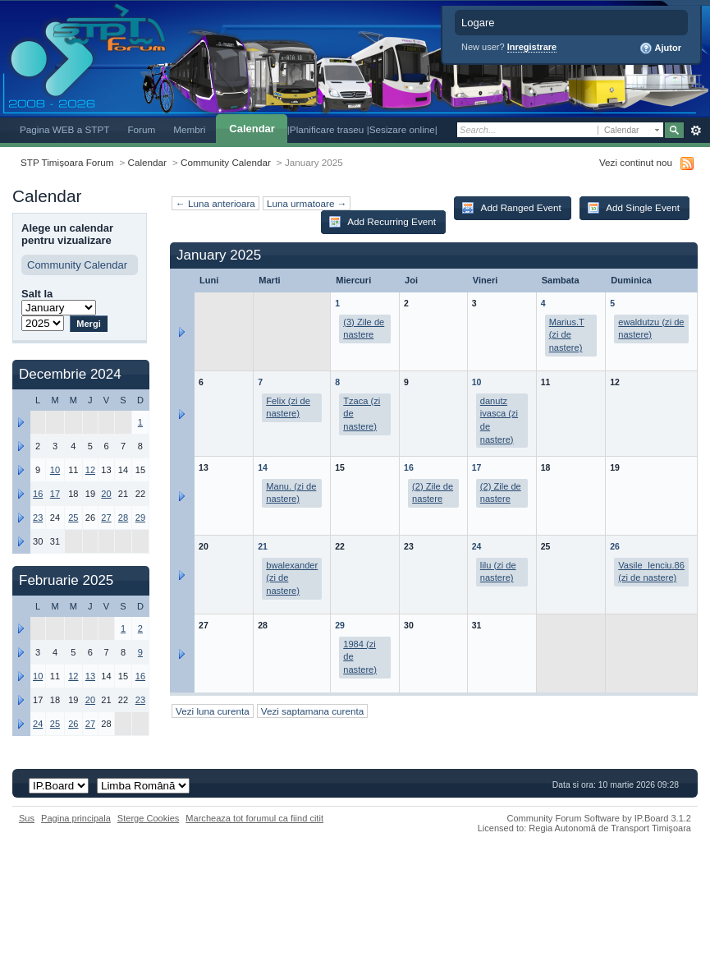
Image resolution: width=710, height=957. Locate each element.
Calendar (251, 128)
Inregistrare (532, 47)
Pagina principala (76, 818)
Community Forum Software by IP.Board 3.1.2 (598, 818)
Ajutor (660, 48)
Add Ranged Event (511, 207)
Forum (141, 129)
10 (477, 382)
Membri (189, 129)
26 (615, 546)
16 (409, 467)
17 (477, 467)
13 (90, 676)
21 (263, 546)
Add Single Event (633, 207)
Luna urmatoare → (306, 203)
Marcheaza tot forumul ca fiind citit (254, 818)
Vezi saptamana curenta (312, 711)
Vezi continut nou (635, 162)
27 (106, 517)
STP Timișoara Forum (67, 162)
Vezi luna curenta (213, 711)
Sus (26, 818)
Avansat (695, 130)
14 (263, 467)
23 (38, 517)
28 (123, 517)
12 (90, 470)
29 (340, 625)
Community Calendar (226, 162)
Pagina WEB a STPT (64, 129)
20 (106, 494)
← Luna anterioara (215, 203)
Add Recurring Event (382, 221)
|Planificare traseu (327, 129)
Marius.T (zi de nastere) (566, 334)
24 (477, 546)
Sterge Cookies (148, 818)
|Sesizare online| (402, 129)
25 (73, 517)
